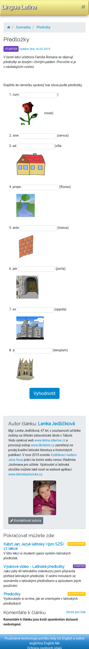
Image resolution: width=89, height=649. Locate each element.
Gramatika (23, 27)
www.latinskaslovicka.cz (25, 474)
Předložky (44, 27)
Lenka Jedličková (56, 423)
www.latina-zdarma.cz (49, 440)
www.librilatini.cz (43, 445)
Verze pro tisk (76, 612)
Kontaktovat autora (25, 520)
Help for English (61, 638)
